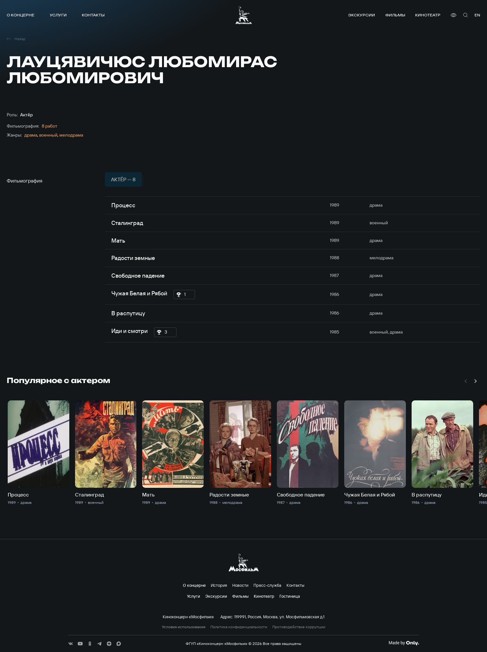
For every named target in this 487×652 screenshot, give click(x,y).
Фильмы (395, 15)
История (219, 585)
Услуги (58, 15)
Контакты (93, 15)
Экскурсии (361, 15)
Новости (240, 585)
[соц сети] (70, 643)
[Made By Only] (404, 643)
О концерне (20, 15)
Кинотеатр (427, 15)
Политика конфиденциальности (238, 627)
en (477, 15)
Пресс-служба (267, 585)
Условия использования (183, 627)
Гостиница (289, 596)
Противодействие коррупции (298, 627)
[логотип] (243, 15)
